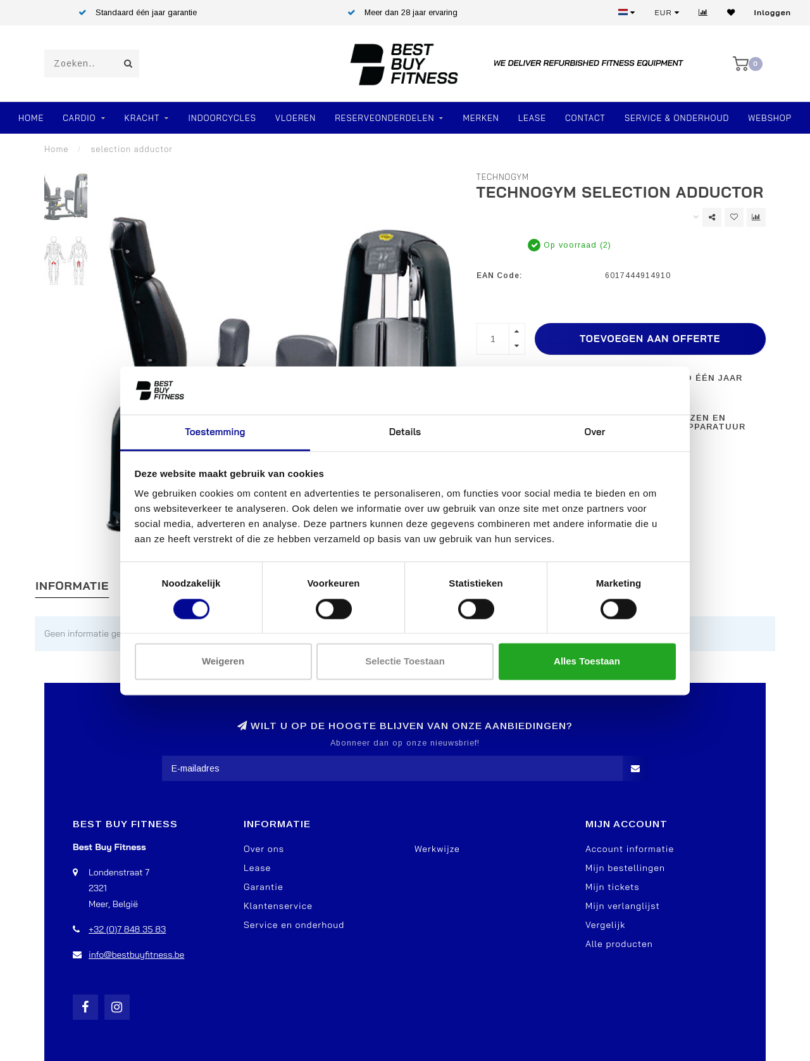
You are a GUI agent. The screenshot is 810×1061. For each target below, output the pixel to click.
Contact (585, 118)
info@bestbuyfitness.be (136, 954)
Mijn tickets (612, 887)
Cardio (79, 118)
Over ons (264, 849)
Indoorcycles (222, 118)
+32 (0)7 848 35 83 (127, 929)
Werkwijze (437, 849)
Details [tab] (405, 432)
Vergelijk (605, 925)
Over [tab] (595, 432)
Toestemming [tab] (215, 432)
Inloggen (772, 12)
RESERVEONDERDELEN (384, 118)
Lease (532, 118)
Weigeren (223, 661)
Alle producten (619, 944)
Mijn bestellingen (625, 868)
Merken (481, 118)
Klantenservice (278, 906)
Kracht (142, 118)
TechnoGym (503, 177)
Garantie (264, 887)
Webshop (770, 118)
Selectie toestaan (405, 661)
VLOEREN (295, 118)
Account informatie (629, 849)
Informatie (72, 585)
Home (31, 118)
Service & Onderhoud (677, 118)
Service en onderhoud (294, 925)
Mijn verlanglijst (622, 906)
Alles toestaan (587, 661)
